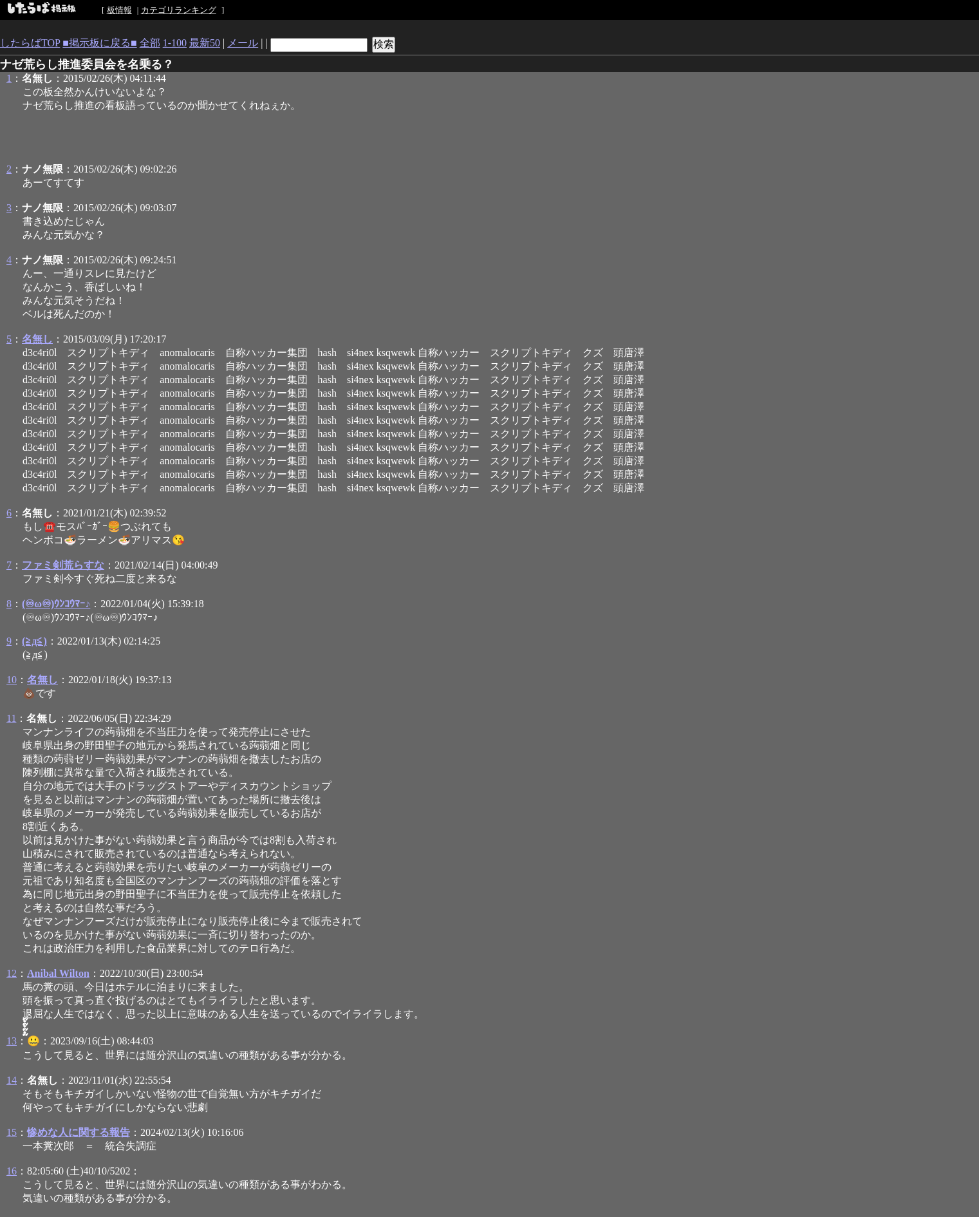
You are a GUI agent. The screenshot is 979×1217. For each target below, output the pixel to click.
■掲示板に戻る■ (99, 42)
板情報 (119, 10)
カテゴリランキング (178, 10)
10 (11, 679)
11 (11, 718)
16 (11, 1170)
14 (11, 1080)
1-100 (175, 42)
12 (11, 973)
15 (11, 1132)
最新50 (204, 42)
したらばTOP (30, 42)
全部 (150, 42)
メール (242, 42)
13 (11, 1040)
